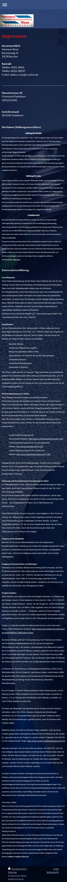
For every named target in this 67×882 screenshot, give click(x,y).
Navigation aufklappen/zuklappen (33, 5)
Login (56, 868)
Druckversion (17, 868)
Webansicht (53, 872)
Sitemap (12, 872)
